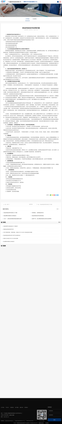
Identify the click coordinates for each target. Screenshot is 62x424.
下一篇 (44, 205)
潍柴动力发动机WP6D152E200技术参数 (10, 238)
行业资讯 (35, 18)
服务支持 (21, 414)
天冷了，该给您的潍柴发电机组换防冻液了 (13, 218)
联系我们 (26, 414)
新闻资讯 (31, 10)
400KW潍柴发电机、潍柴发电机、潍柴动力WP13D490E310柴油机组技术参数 (17, 232)
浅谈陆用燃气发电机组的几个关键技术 (10, 226)
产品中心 (7, 414)
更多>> (59, 222)
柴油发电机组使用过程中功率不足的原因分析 (11, 235)
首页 (27, 10)
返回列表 (31, 205)
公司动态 (36, 10)
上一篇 (6, 205)
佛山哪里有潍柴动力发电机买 (10, 215)
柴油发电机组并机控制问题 (38, 215)
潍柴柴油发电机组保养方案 (8, 229)
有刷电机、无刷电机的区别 (38, 212)
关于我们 (2, 414)
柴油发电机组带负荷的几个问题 (10, 212)
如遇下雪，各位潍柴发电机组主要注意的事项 (41, 218)
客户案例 (16, 414)
